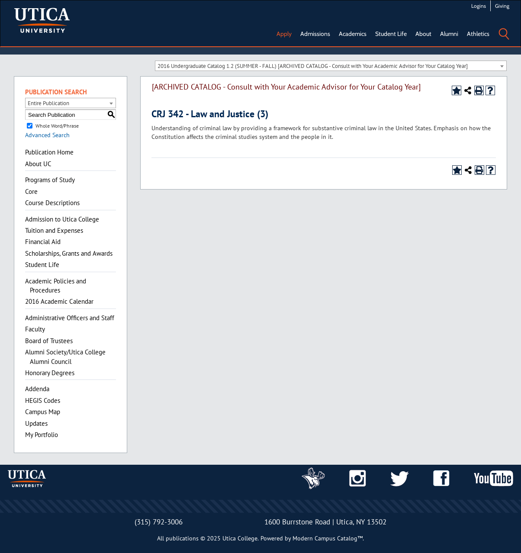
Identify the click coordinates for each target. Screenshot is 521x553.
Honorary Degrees (49, 373)
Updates (36, 423)
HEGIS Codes (42, 400)
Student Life (391, 34)
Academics (353, 34)
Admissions (315, 34)
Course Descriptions (52, 203)
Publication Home (49, 152)
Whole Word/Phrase (57, 125)
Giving (502, 6)
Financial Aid (43, 242)
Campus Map (42, 412)
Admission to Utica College (62, 219)
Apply (284, 34)
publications (182, 538)
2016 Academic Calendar (59, 301)
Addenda (37, 389)
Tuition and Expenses (54, 230)
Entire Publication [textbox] (48, 103)
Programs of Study (50, 180)
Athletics (478, 34)
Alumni (449, 34)
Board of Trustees (49, 341)
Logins (478, 6)
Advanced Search (47, 135)
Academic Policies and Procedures (55, 285)
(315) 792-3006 (159, 522)
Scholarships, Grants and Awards (69, 253)
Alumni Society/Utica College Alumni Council (65, 356)
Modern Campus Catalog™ (328, 538)
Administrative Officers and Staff (69, 318)
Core (31, 191)
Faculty (35, 329)
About (423, 34)
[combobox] (331, 66)
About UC (38, 164)
